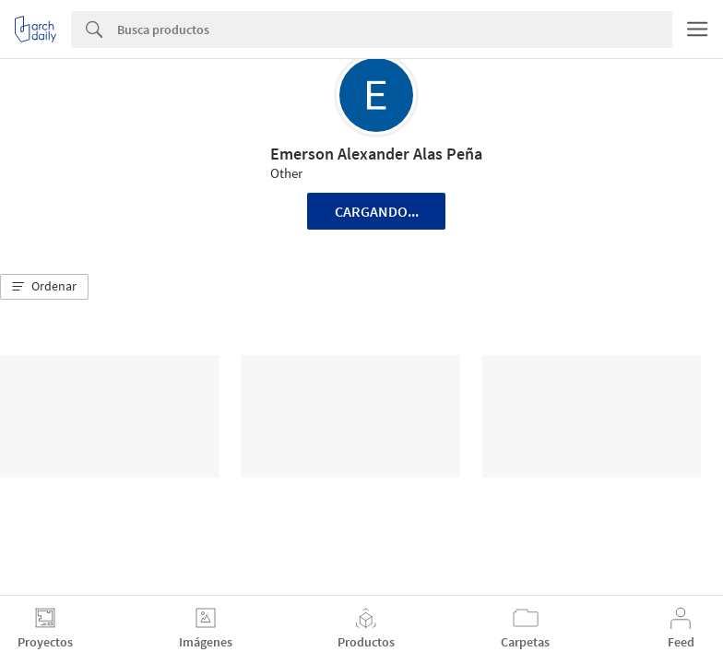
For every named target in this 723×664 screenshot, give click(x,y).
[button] (44, 287)
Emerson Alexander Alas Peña (376, 153)
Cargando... (377, 211)
